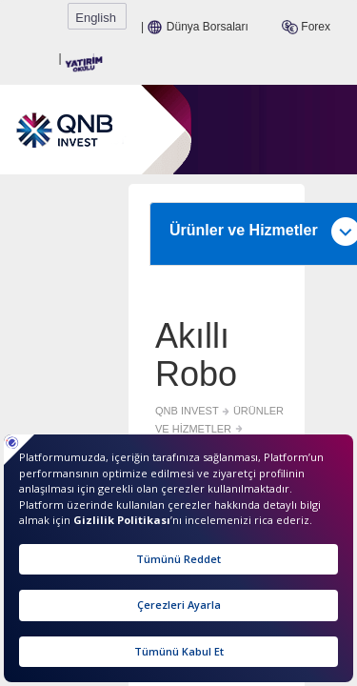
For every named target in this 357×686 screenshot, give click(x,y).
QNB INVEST (54, 339)
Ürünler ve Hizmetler (184, 179)
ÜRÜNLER (268, 339)
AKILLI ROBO (54, 355)
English (323, 17)
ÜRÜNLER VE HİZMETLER (163, 339)
